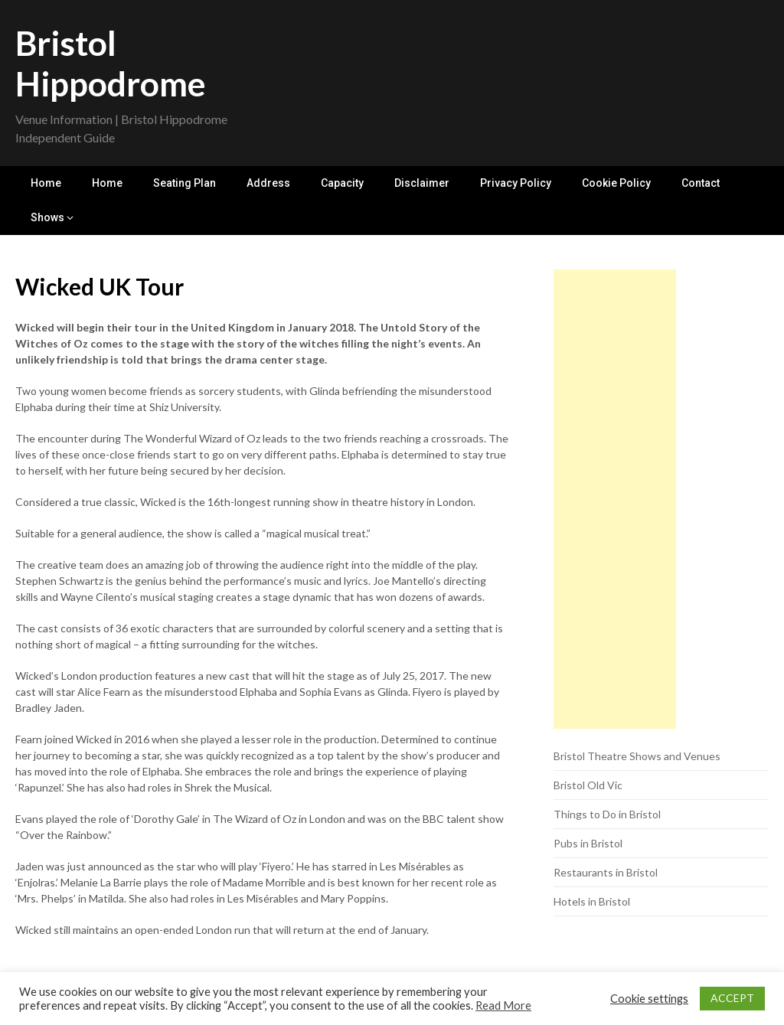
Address (268, 183)
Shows (47, 217)
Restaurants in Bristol (606, 872)
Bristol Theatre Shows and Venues (637, 755)
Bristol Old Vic (588, 785)
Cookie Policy (616, 183)
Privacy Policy (515, 183)
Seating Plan (184, 183)
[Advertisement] (615, 499)
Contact (700, 183)
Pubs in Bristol (588, 843)
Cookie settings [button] (649, 998)
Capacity (342, 183)
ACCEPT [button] (732, 997)
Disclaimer (421, 183)
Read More (503, 1005)
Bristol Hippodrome (110, 63)
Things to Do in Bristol (607, 814)
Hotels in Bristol (592, 901)
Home (46, 183)
